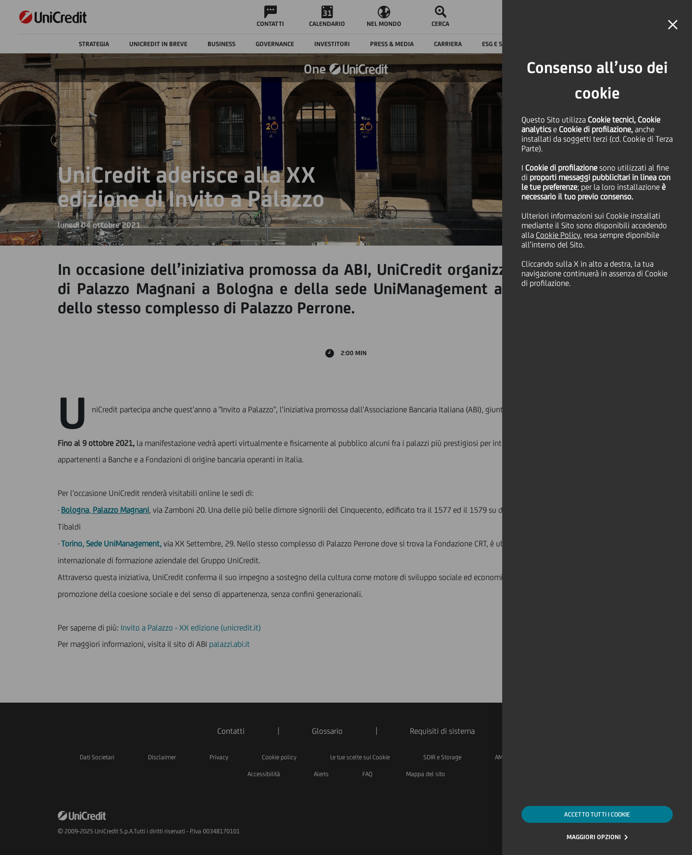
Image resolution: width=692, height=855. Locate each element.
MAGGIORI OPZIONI (594, 837)
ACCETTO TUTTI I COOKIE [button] (597, 814)
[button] (672, 25)
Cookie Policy (558, 235)
